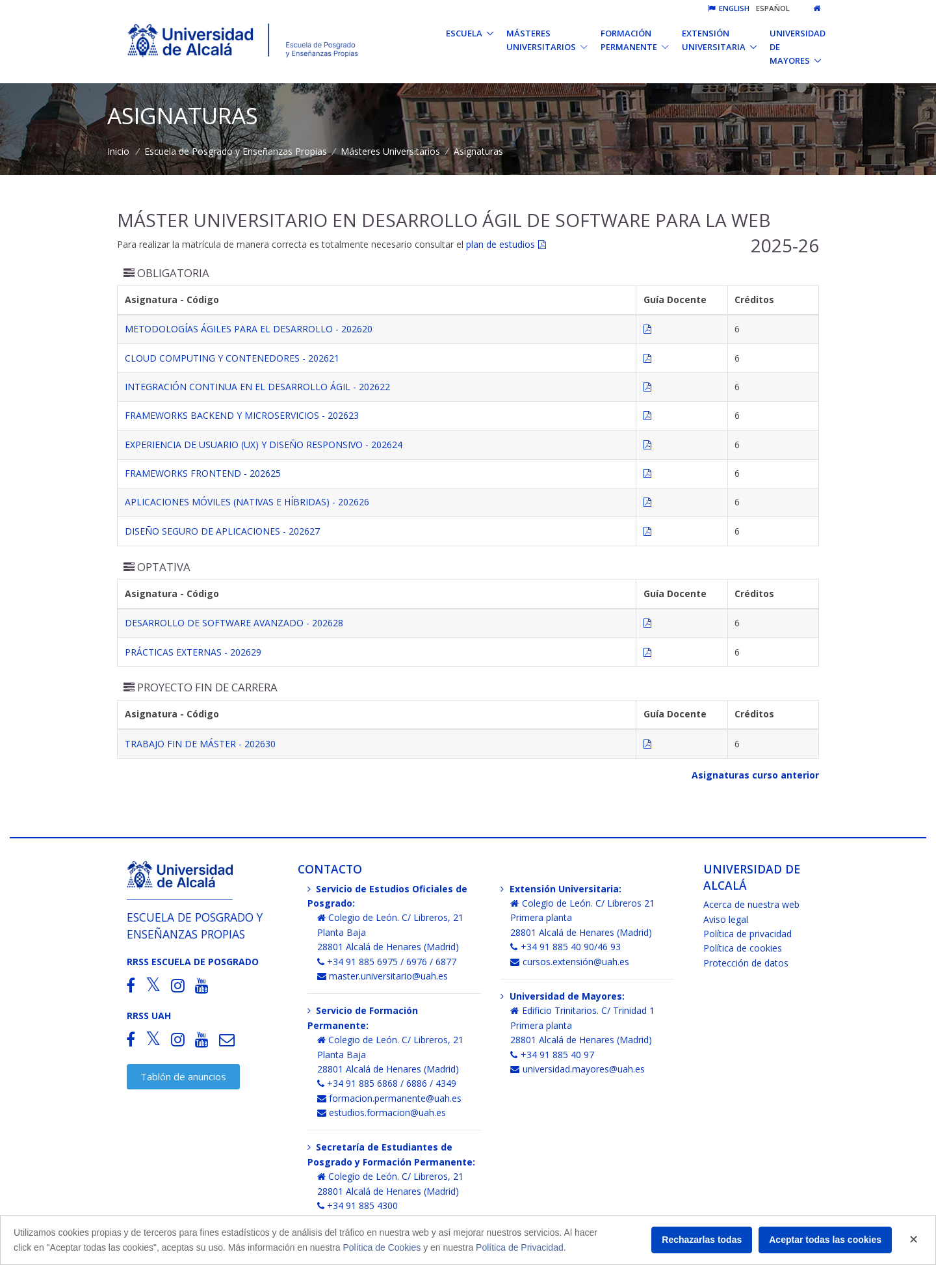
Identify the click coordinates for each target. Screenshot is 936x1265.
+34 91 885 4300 (357, 1205)
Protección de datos (745, 963)
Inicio (118, 151)
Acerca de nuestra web (751, 904)
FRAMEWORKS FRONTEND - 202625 (203, 473)
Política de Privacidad (520, 1247)
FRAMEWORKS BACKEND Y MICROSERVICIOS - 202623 (242, 415)
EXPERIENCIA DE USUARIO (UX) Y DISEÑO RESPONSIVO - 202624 (263, 444)
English (728, 8)
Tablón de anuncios (183, 1076)
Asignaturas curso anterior (755, 775)
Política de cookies (742, 948)
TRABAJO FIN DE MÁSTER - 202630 (200, 744)
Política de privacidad (747, 933)
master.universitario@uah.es (382, 976)
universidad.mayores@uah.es (577, 1069)
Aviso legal (725, 919)
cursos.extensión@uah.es (569, 961)
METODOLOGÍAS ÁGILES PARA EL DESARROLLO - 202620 (248, 329)
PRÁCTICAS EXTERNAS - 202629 (193, 652)
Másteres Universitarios (390, 151)
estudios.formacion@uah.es (382, 1112)
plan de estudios (500, 244)
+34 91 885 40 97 (552, 1054)
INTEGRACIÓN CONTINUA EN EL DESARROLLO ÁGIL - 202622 (257, 386)
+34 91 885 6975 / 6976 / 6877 (387, 961)
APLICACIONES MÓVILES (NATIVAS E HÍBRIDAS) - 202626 (247, 502)
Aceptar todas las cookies (825, 1239)
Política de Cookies (382, 1247)
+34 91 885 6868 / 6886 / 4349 (387, 1083)
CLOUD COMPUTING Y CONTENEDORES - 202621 (232, 358)
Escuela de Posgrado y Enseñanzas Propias (235, 151)
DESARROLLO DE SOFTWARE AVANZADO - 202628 (234, 623)
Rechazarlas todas (702, 1239)
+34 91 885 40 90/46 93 (565, 946)
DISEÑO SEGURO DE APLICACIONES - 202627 (222, 531)
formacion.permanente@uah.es (389, 1098)
